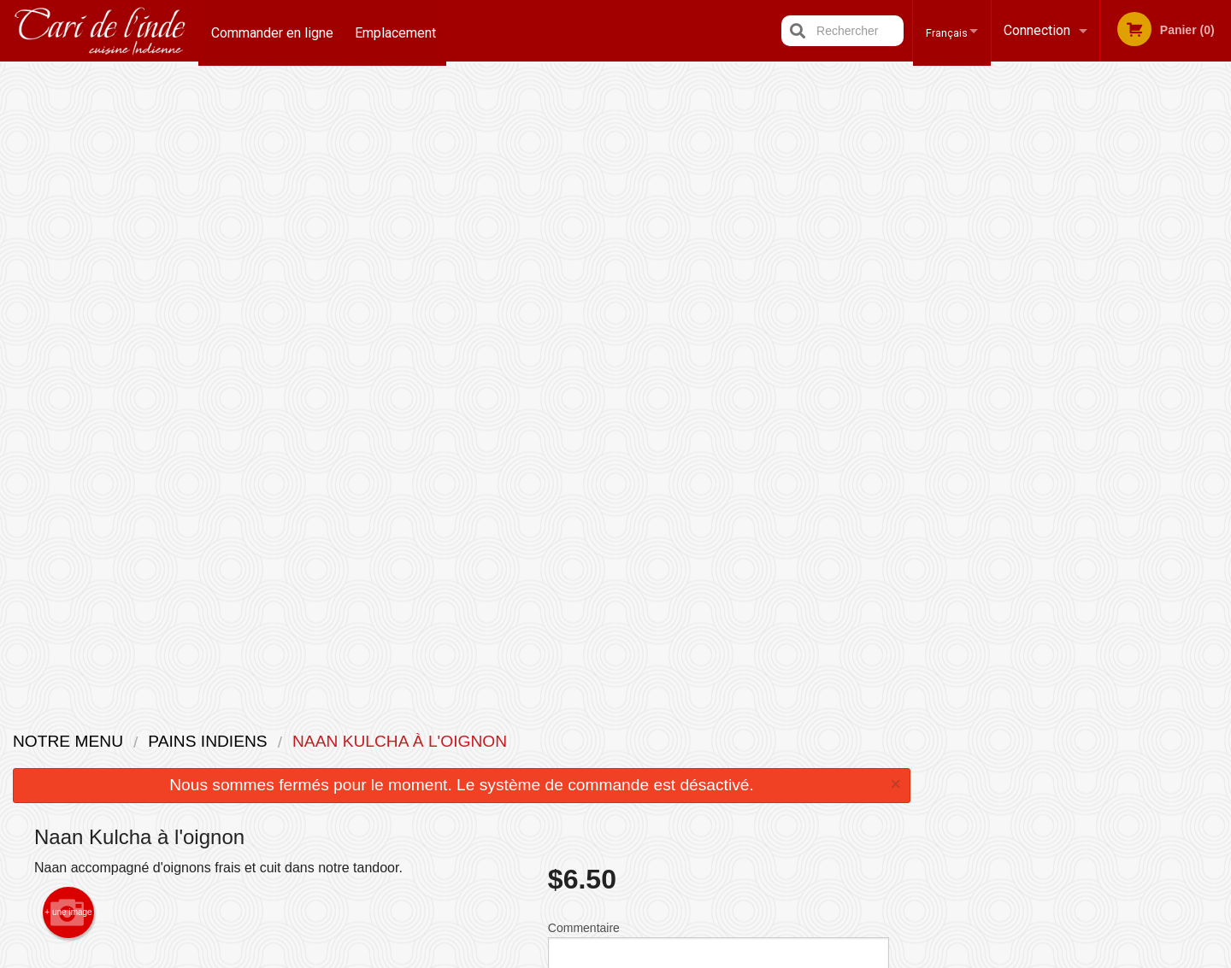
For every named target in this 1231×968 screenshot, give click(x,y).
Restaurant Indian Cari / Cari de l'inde (349, 718)
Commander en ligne (272, 30)
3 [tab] (1065, 346)
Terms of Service (644, 957)
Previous (936, 235)
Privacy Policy (552, 957)
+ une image (67, 285)
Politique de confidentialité (732, 790)
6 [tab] (1142, 346)
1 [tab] (1013, 346)
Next (1218, 235)
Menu (571, 740)
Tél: (894, 782)
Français (940, 30)
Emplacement (398, 30)
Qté (600, 392)
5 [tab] (1116, 346)
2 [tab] (1039, 346)
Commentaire (718, 323)
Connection (1037, 30)
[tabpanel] (1077, 235)
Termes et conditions (749, 761)
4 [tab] (1090, 346)
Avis (709, 740)
